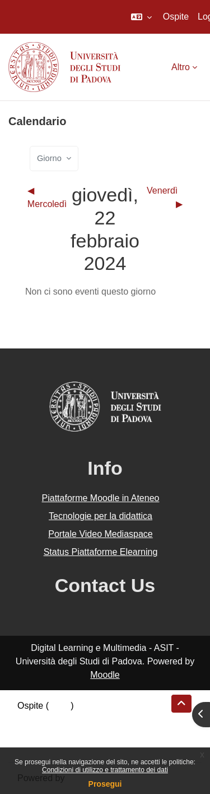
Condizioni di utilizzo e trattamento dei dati (105, 770)
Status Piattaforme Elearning (101, 552)
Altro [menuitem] (180, 67)
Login (60, 705)
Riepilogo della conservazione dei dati (92, 719)
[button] (141, 17)
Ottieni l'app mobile (55, 746)
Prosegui (105, 783)
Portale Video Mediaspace (100, 534)
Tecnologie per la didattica (100, 516)
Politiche (34, 732)
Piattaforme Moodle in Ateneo (101, 498)
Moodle (104, 675)
